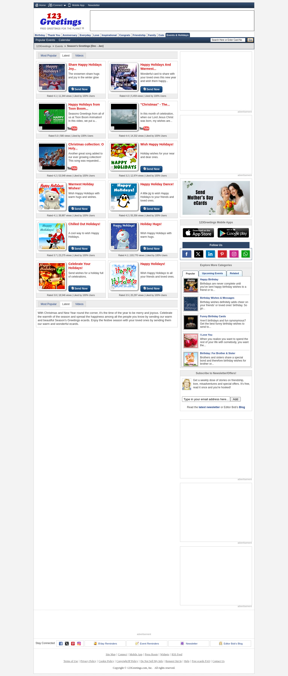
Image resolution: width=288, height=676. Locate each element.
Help (186, 661)
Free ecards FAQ (201, 661)
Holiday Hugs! (151, 224)
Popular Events (45, 40)
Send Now (79, 89)
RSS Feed (176, 654)
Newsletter (94, 5)
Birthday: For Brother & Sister (217, 353)
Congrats (124, 35)
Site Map (111, 654)
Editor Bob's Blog (231, 643)
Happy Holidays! (152, 264)
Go (250, 39)
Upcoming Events (212, 273)
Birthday (40, 35)
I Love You (206, 334)
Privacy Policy (88, 661)
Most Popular (49, 55)
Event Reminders (147, 643)
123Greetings (43, 46)
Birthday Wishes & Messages (217, 297)
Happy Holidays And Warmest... (155, 66)
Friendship (139, 35)
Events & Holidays (177, 35)
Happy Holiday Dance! (157, 184)
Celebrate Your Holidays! (79, 266)
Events (59, 46)
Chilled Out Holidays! (84, 224)
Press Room (151, 654)
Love (96, 35)
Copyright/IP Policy (127, 661)
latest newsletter (209, 407)
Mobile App (78, 5)
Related (234, 273)
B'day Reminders (105, 643)
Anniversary (70, 35)
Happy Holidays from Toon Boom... (84, 106)
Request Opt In (173, 661)
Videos (79, 55)
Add (235, 399)
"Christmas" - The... (155, 104)
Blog (242, 407)
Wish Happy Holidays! (156, 144)
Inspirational (109, 35)
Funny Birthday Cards (213, 316)
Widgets (164, 654)
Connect (57, 5)
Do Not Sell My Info (151, 661)
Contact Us (218, 661)
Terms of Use (70, 661)
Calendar (64, 40)
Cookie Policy (106, 661)
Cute (161, 35)
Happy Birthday (209, 279)
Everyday (85, 35)
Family (152, 35)
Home (42, 5)
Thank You (53, 35)
